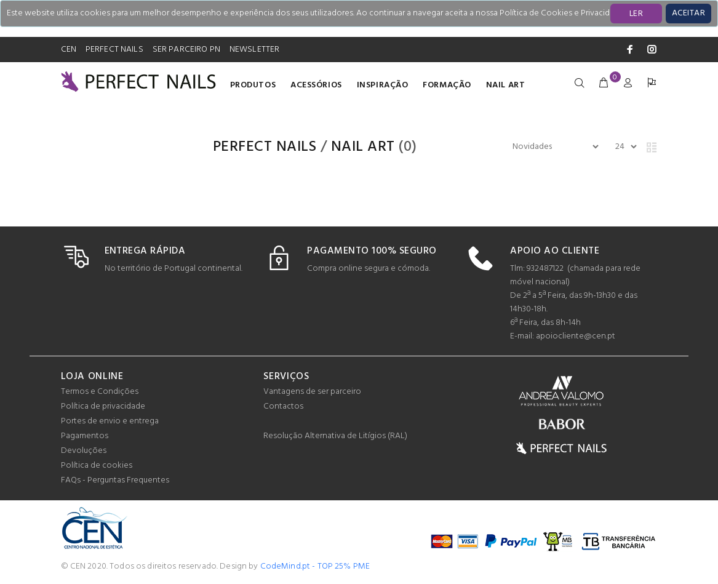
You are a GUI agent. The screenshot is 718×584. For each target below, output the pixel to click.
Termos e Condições (99, 392)
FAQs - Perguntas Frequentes (115, 480)
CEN (68, 49)
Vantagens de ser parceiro (312, 392)
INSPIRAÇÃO (383, 85)
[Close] (688, 13)
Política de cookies (96, 465)
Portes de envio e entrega (110, 421)
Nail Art (505, 85)
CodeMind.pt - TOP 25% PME (315, 566)
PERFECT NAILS (114, 49)
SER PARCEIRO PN (186, 49)
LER (636, 14)
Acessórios (316, 85)
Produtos (253, 85)
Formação (447, 85)
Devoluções (83, 451)
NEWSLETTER (254, 49)
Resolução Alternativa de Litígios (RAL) (335, 436)
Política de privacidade (103, 406)
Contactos (283, 406)
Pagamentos (84, 436)
